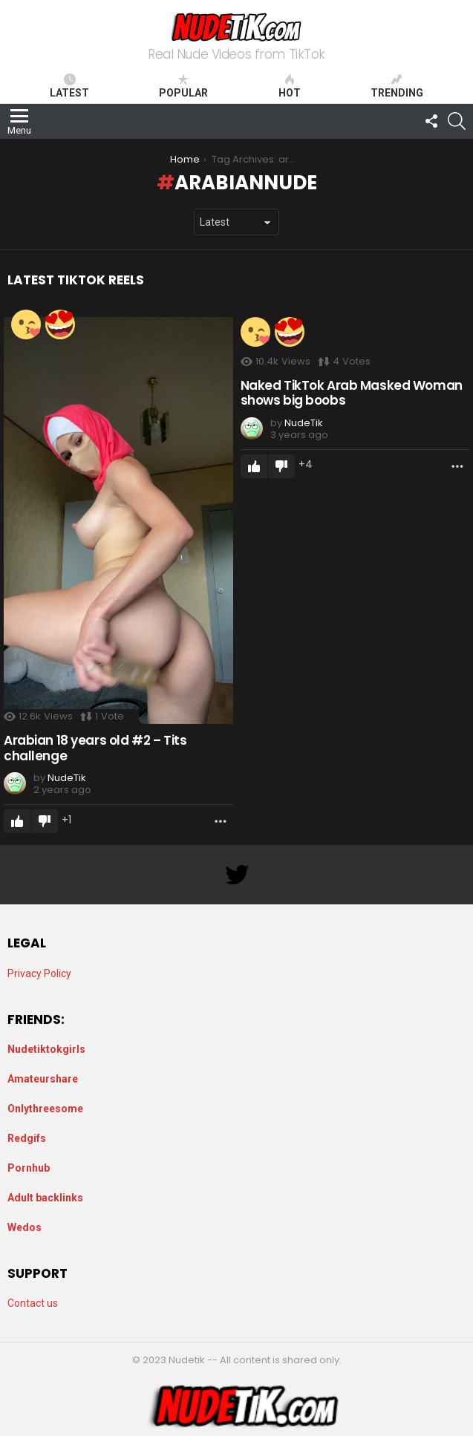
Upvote (17, 821)
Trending (397, 86)
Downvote (44, 821)
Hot (289, 86)
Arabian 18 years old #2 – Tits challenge (95, 747)
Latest (69, 86)
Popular (183, 86)
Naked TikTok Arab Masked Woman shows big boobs (352, 392)
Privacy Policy (39, 973)
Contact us (32, 1303)
